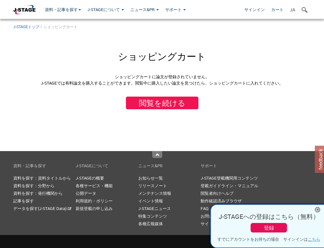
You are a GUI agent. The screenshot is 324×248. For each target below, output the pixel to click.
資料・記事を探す (63, 9)
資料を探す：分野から (33, 185)
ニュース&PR (144, 9)
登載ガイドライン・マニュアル (229, 185)
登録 (269, 227)
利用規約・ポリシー (94, 201)
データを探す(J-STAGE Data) (42, 208)
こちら (314, 239)
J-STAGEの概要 (90, 178)
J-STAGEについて (105, 9)
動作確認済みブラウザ (221, 201)
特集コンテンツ (152, 216)
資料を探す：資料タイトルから (42, 178)
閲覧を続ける (162, 103)
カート (277, 9)
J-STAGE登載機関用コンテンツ (229, 178)
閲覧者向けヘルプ (217, 193)
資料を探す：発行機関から (38, 193)
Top (157, 154)
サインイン (254, 9)
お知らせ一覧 (150, 178)
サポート (175, 9)
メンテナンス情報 (154, 193)
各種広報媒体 (150, 223)
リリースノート (152, 185)
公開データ (86, 193)
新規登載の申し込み (94, 208)
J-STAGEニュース (154, 208)
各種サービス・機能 (94, 185)
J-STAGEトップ (26, 26)
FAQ (205, 208)
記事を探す (23, 201)
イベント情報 (150, 201)
